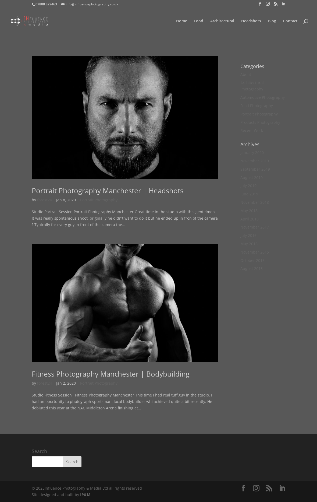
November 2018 (254, 202)
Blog (272, 21)
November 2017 (254, 227)
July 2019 (248, 185)
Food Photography (256, 105)
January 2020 (252, 152)
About (245, 74)
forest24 (44, 199)
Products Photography (260, 122)
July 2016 (248, 235)
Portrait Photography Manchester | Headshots (107, 190)
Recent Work (251, 130)
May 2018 (249, 210)
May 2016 (249, 243)
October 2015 (252, 260)
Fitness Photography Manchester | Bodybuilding (111, 374)
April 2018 (249, 219)
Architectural (222, 21)
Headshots (251, 21)
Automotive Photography (262, 97)
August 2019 (251, 177)
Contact (290, 21)
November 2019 (254, 160)
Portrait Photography (98, 199)
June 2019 (249, 193)
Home (181, 21)
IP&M (85, 494)
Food (198, 21)
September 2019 (255, 169)
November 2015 (254, 252)
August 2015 (251, 268)
